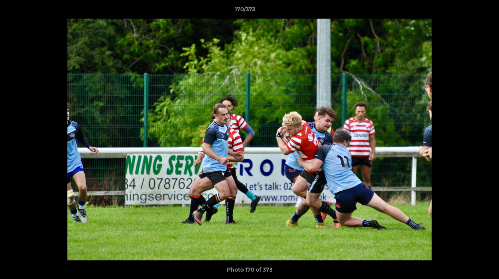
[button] (466, 11)
